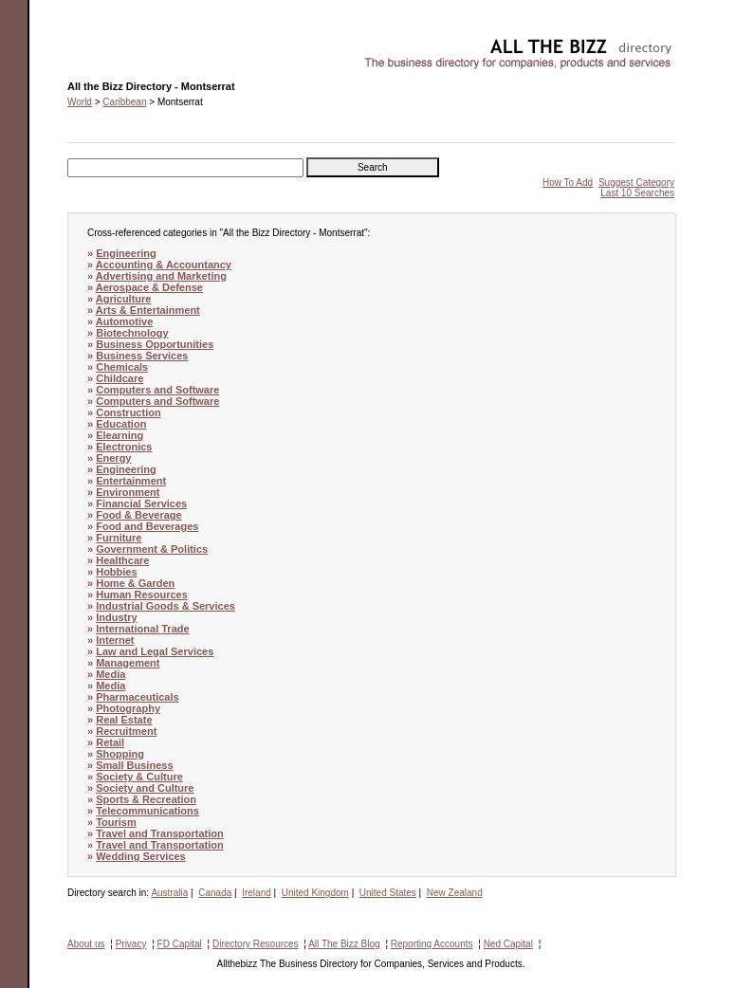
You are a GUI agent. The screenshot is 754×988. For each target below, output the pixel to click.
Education (121, 424)
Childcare (119, 378)
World (79, 102)
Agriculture (124, 298)
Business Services (142, 355)
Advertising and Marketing (161, 276)
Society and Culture (144, 788)
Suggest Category (636, 182)
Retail (110, 742)
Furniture (118, 537)
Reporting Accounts (432, 944)
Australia (169, 892)
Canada (214, 892)
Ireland (256, 892)
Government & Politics (152, 549)
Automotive (125, 321)
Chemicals (122, 367)
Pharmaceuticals (137, 697)
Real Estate (124, 719)
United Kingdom (315, 892)
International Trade (142, 628)
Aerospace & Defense (149, 287)
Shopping (120, 753)
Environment (127, 492)
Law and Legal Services (154, 651)
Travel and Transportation (159, 833)
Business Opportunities (154, 344)
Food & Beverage (138, 515)
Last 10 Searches (637, 193)
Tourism (116, 822)
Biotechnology (132, 332)
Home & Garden (135, 583)
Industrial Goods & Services (165, 606)
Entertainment (131, 480)
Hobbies (116, 571)
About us (85, 944)
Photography (128, 708)
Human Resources (142, 594)
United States (387, 892)
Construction (128, 412)
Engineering (126, 253)
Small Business (134, 765)
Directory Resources (255, 944)
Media (110, 674)
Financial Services (141, 503)
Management (127, 662)
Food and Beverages (147, 526)
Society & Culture (139, 776)
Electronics (124, 446)
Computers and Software (157, 389)
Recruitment (126, 731)
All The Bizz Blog (343, 944)
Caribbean (124, 102)
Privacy (131, 944)
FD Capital (179, 944)
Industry (116, 617)
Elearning (119, 435)
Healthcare (122, 560)
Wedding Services (141, 856)
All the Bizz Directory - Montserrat (138, 43)
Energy (113, 458)
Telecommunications (147, 810)
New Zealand (455, 892)
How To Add (568, 182)
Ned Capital (508, 944)
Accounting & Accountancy (163, 264)
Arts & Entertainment (148, 310)
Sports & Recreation (146, 799)
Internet (115, 640)
